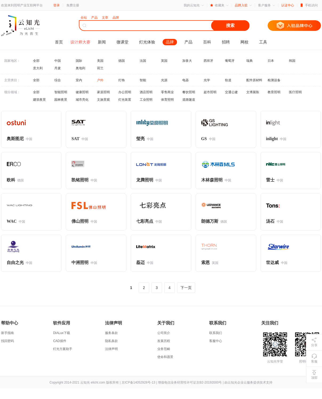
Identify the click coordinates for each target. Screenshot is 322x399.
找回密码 (7, 341)
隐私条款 (111, 341)
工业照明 (146, 99)
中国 (57, 61)
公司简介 (163, 333)
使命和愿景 (165, 357)
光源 (164, 80)
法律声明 (111, 349)
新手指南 (7, 333)
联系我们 (215, 333)
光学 (207, 80)
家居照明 (103, 92)
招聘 (226, 42)
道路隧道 (188, 99)
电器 (185, 80)
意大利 (38, 68)
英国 (164, 61)
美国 (100, 61)
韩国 (292, 61)
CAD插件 (59, 341)
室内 (79, 80)
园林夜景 (60, 99)
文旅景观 (103, 99)
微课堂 (122, 42)
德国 (121, 61)
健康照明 (82, 92)
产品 (188, 42)
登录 (56, 5)
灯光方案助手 (62, 349)
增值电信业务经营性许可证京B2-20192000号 (190, 382)
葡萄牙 (230, 61)
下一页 (186, 288)
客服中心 (215, 341)
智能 (143, 80)
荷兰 (100, 68)
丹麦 (57, 68)
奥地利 (80, 68)
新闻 (102, 42)
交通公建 (231, 92)
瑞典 (249, 61)
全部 (36, 61)
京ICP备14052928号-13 (138, 382)
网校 (244, 42)
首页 (59, 42)
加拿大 (187, 61)
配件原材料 (254, 80)
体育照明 (167, 99)
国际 (79, 61)
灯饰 (121, 80)
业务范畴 (163, 349)
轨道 (228, 80)
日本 (271, 61)
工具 (263, 42)
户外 (100, 80)
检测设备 (274, 80)
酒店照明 (146, 92)
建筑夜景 (39, 99)
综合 (57, 80)
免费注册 (72, 5)
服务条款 (111, 333)
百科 (207, 42)
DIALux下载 (61, 333)
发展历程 (163, 341)
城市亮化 (82, 99)
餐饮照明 (188, 92)
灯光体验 (147, 42)
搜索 (230, 25)
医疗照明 (295, 92)
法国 (143, 61)
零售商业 (167, 92)
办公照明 (124, 92)
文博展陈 (252, 92)
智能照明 (60, 92)
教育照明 (274, 92)
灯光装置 (124, 99)
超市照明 (210, 92)
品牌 (170, 42)
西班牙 (208, 61)
